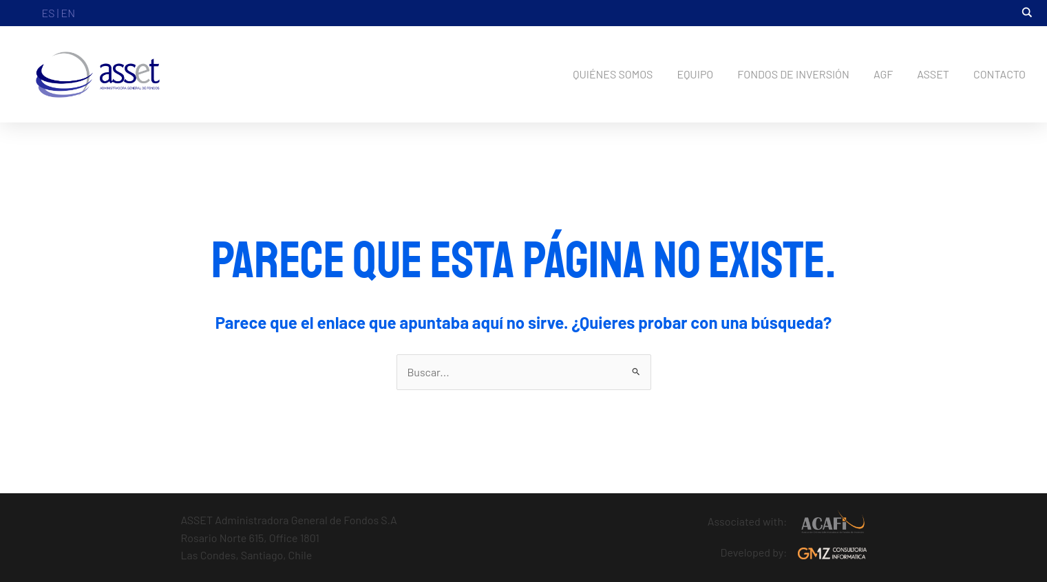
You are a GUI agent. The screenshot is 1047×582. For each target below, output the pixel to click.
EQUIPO (695, 73)
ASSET (933, 73)
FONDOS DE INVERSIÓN (793, 73)
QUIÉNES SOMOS (613, 73)
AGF (883, 73)
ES (48, 12)
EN (68, 12)
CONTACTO (999, 73)
